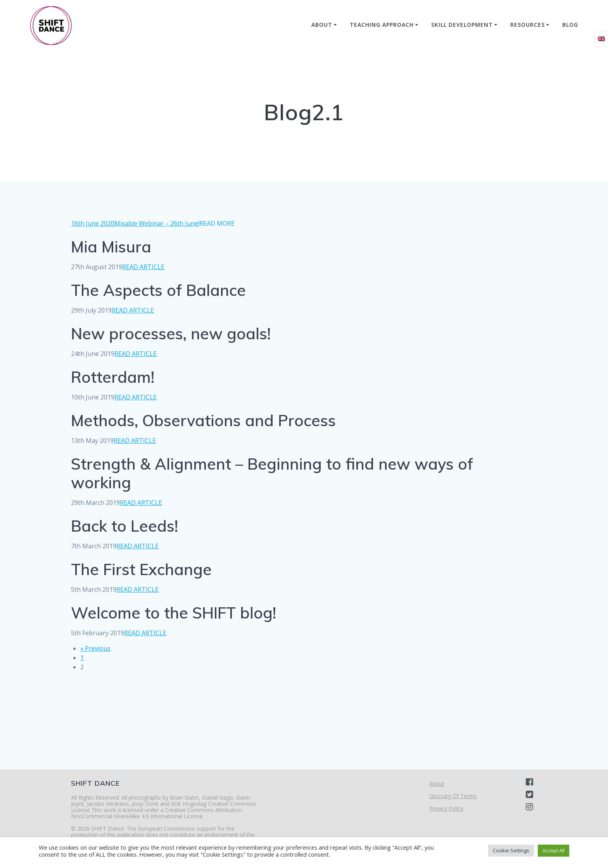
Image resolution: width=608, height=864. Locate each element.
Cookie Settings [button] (511, 850)
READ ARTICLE (143, 267)
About (321, 24)
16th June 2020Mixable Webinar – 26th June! (135, 223)
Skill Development (462, 24)
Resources (527, 24)
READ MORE (217, 223)
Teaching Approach (382, 24)
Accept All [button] (553, 850)
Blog (570, 24)
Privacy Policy (446, 808)
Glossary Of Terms (453, 796)
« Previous (95, 648)
